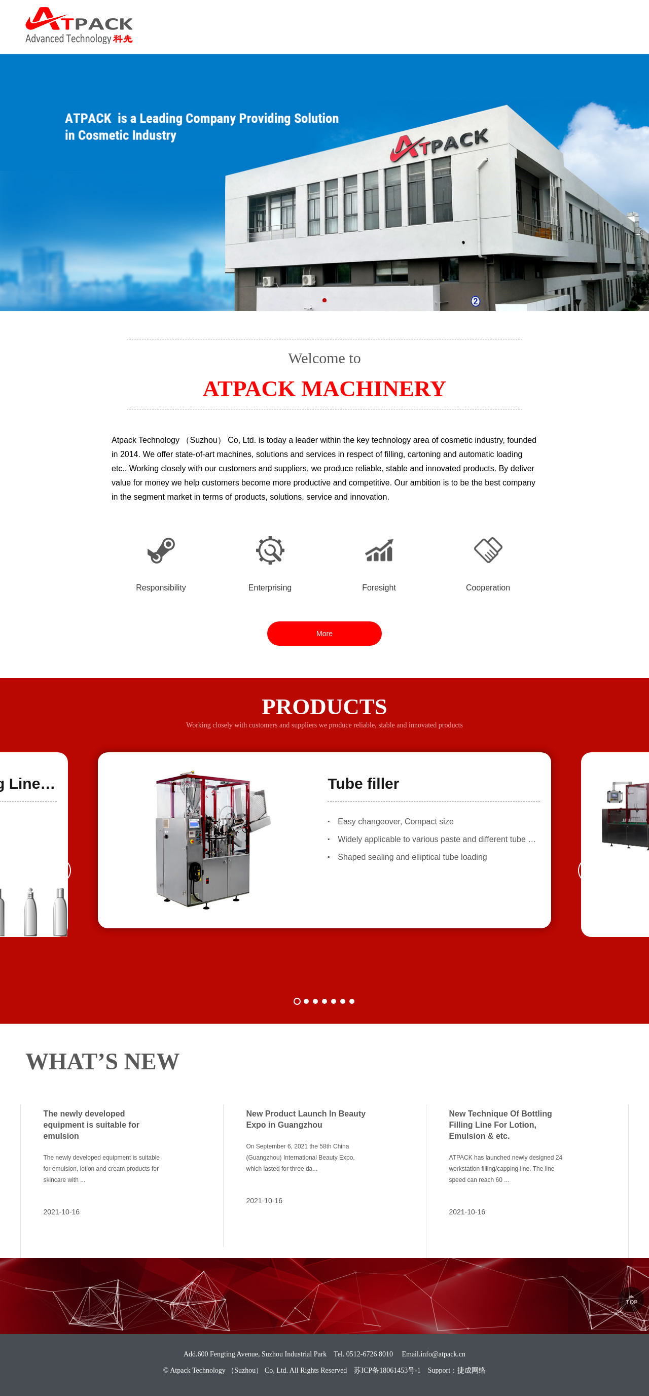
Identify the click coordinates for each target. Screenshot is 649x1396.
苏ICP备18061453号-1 (387, 1370)
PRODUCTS (352, 35)
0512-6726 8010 (549, 17)
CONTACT (604, 35)
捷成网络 (471, 1370)
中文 (615, 17)
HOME (234, 35)
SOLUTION (423, 35)
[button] (324, 300)
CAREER (489, 35)
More (324, 634)
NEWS (545, 35)
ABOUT (288, 35)
